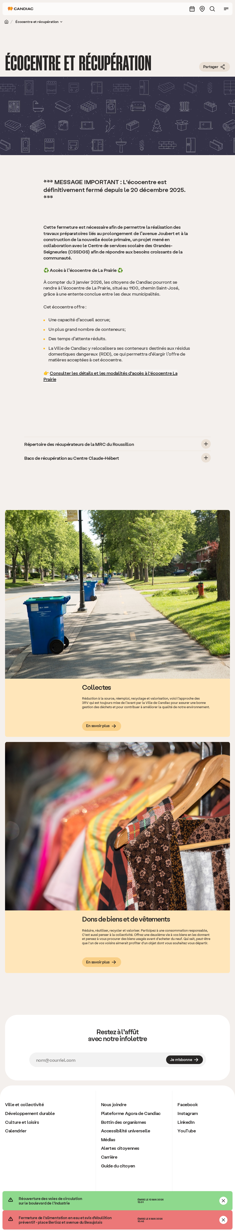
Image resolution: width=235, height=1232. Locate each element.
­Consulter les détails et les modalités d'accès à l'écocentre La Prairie (110, 376)
